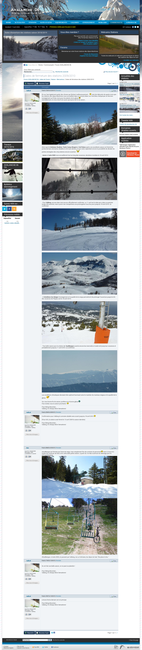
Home (40, 65)
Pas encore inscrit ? (111, 72)
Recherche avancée (62, 72)
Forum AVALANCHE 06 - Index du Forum (37, 79)
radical (28, 90)
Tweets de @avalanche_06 (128, 124)
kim (27, 448)
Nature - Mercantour (57, 79)
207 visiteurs (127, 27)
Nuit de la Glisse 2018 (127, 94)
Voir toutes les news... (126, 115)
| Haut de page (133, 640)
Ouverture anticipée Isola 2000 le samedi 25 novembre (129, 106)
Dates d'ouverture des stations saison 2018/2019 (129, 84)
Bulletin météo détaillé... (12, 223)
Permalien (58, 90)
